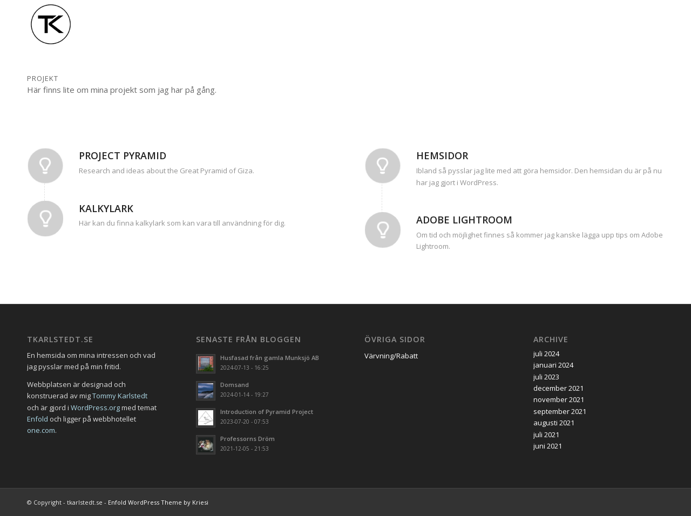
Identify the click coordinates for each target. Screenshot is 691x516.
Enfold (37, 419)
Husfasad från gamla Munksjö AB (269, 358)
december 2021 (558, 388)
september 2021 (559, 411)
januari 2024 (553, 365)
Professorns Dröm (247, 438)
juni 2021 (547, 446)
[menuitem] (387, 24)
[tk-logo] (50, 24)
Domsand (234, 385)
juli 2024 (546, 353)
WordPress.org (95, 407)
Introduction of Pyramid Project (266, 412)
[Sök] (653, 24)
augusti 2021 (553, 422)
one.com (41, 430)
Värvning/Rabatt (391, 356)
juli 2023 (546, 377)
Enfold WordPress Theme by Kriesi (158, 502)
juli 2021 (546, 434)
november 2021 (558, 399)
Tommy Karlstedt (119, 395)
